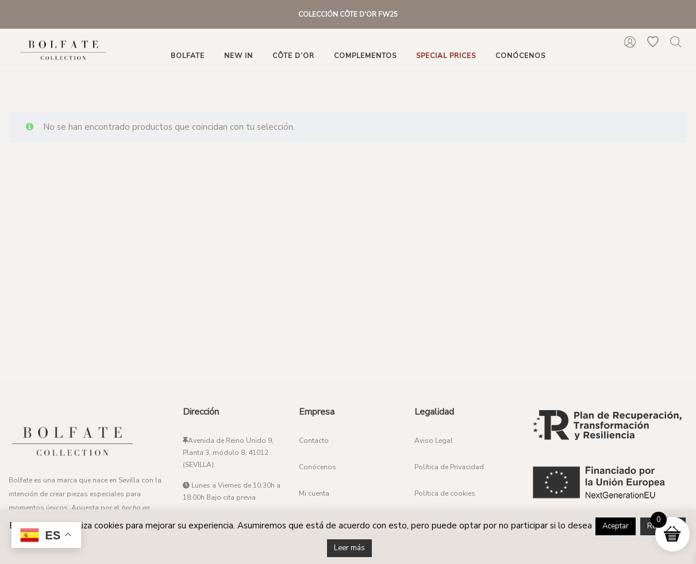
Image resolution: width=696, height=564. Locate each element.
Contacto (314, 440)
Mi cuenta (314, 493)
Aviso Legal (433, 440)
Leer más (349, 548)
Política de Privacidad (449, 467)
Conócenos (317, 467)
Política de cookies (444, 493)
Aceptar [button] (615, 526)
